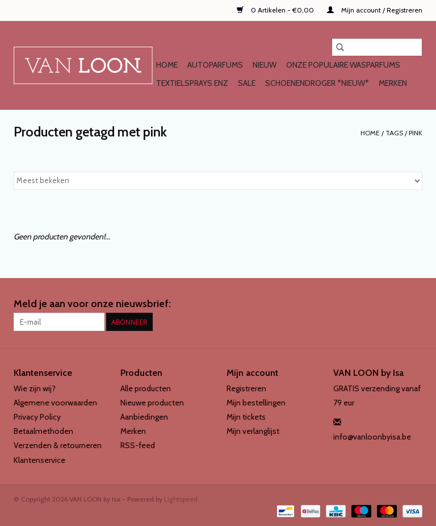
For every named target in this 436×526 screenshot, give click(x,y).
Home (167, 65)
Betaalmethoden (43, 431)
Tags (394, 133)
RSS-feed (137, 445)
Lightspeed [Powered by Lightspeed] (181, 499)
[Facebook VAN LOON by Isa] (393, 304)
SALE (246, 83)
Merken (393, 83)
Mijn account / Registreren (374, 10)
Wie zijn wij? (35, 388)
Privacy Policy (37, 417)
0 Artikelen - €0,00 (276, 10)
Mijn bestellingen (256, 402)
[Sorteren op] (218, 181)
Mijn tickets (246, 417)
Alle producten (145, 388)
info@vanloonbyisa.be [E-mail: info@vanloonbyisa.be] (372, 437)
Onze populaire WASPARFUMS (343, 65)
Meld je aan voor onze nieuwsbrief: (92, 304)
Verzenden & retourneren (58, 445)
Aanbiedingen (144, 417)
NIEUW (264, 65)
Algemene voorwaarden (55, 402)
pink (415, 133)
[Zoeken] (377, 47)
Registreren (246, 388)
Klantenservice (39, 460)
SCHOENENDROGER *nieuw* (317, 83)
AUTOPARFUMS (215, 65)
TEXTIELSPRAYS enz (192, 83)
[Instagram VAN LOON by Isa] (413, 304)
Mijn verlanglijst (253, 431)
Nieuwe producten (152, 402)
